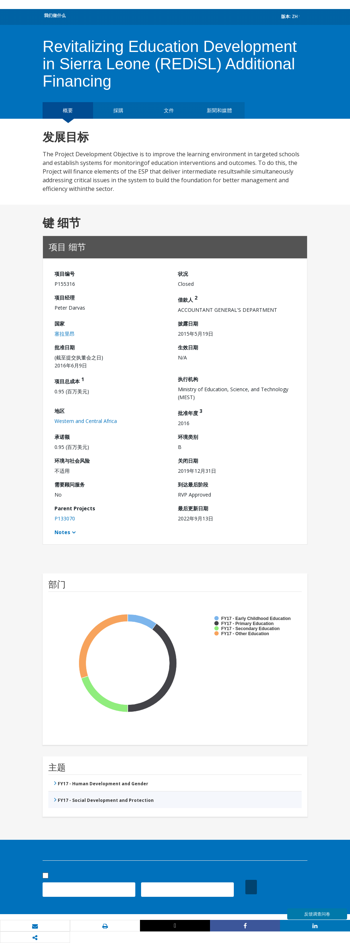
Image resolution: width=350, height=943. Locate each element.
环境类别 (188, 436)
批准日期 (64, 347)
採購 (118, 110)
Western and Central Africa (85, 421)
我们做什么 (55, 15)
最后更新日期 (193, 508)
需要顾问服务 (69, 484)
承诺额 (62, 436)
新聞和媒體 (219, 110)
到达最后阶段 (193, 484)
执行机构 (188, 379)
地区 (59, 410)
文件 (169, 110)
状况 (183, 273)
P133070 (64, 518)
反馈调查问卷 (317, 914)
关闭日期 (188, 460)
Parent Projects (74, 508)
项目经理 (64, 297)
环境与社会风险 (72, 460)
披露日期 (188, 323)
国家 (59, 323)
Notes (62, 532)
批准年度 (190, 411)
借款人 (187, 298)
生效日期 (188, 347)
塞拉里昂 (64, 333)
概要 (68, 110)
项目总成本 (69, 380)
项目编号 (64, 273)
